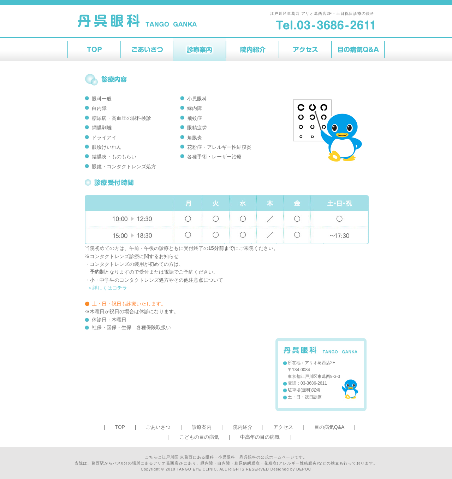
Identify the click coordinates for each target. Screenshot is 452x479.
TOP (120, 427)
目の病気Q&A (329, 427)
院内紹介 (242, 427)
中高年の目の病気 (260, 437)
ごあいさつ (158, 427)
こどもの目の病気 (199, 437)
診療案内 (201, 427)
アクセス (283, 427)
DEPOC (303, 469)
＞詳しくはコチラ (107, 288)
